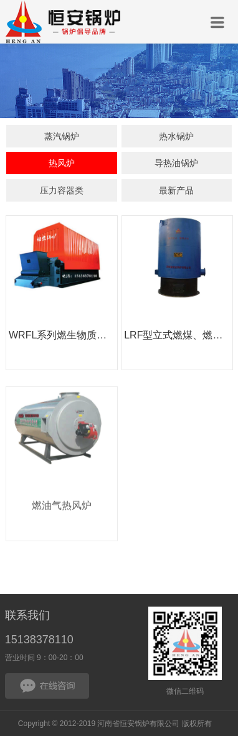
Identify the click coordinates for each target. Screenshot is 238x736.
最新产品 (176, 191)
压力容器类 (61, 191)
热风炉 (62, 164)
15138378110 (39, 639)
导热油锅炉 (176, 164)
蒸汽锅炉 (61, 137)
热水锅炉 (176, 137)
